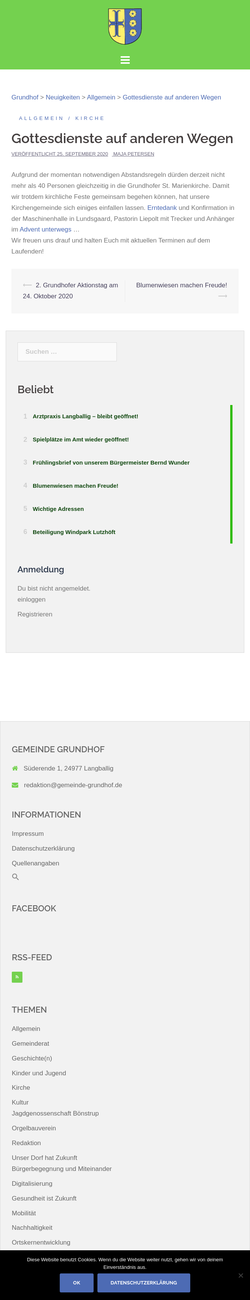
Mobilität (24, 1213)
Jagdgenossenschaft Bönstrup (55, 1113)
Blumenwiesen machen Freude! (181, 285)
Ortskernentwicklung (41, 1242)
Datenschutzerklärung (43, 848)
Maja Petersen (133, 154)
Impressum (28, 833)
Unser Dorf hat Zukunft (44, 1157)
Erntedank (162, 207)
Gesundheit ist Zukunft (44, 1198)
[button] (15, 878)
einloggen (32, 599)
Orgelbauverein (34, 1128)
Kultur (20, 1102)
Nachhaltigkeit (32, 1227)
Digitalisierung (32, 1183)
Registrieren (35, 614)
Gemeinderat (30, 1043)
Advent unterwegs (46, 229)
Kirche (90, 118)
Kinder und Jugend (39, 1073)
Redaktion (26, 1143)
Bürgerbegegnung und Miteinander (62, 1168)
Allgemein (41, 118)
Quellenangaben (35, 863)
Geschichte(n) (32, 1058)
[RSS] (17, 977)
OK (76, 1283)
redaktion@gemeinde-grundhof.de (73, 785)
